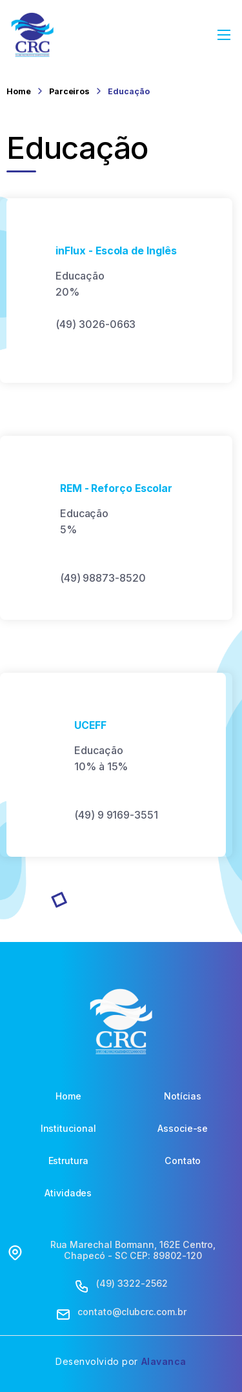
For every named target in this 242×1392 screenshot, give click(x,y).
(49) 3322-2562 (131, 1283)
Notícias (182, 1096)
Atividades (68, 1193)
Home (18, 91)
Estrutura (68, 1161)
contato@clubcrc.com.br (131, 1312)
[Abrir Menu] (224, 35)
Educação (129, 91)
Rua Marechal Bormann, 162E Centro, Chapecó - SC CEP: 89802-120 (133, 1250)
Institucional (68, 1128)
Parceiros (69, 91)
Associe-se (182, 1128)
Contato (183, 1161)
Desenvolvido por (121, 1361)
